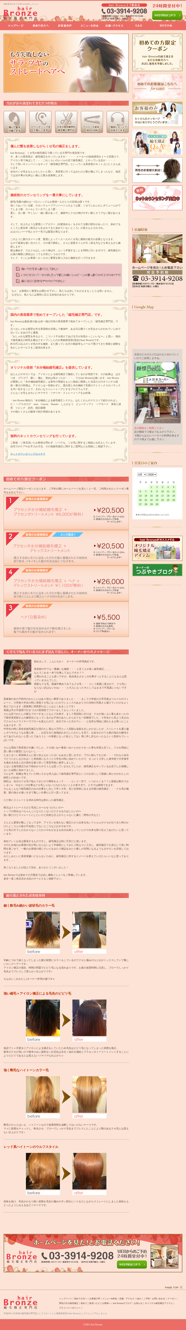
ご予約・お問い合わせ (154, 1298)
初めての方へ (80, 1298)
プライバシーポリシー (69, 1308)
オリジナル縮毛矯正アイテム (159, 1303)
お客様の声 (94, 1298)
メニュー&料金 (109, 1298)
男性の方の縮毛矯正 (68, 1303)
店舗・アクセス (126, 1298)
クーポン (171, 1298)
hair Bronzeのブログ (122, 1303)
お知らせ (138, 1303)
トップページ (65, 1298)
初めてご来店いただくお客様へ (96, 1303)
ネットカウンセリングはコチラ (27, 454)
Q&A (138, 1298)
